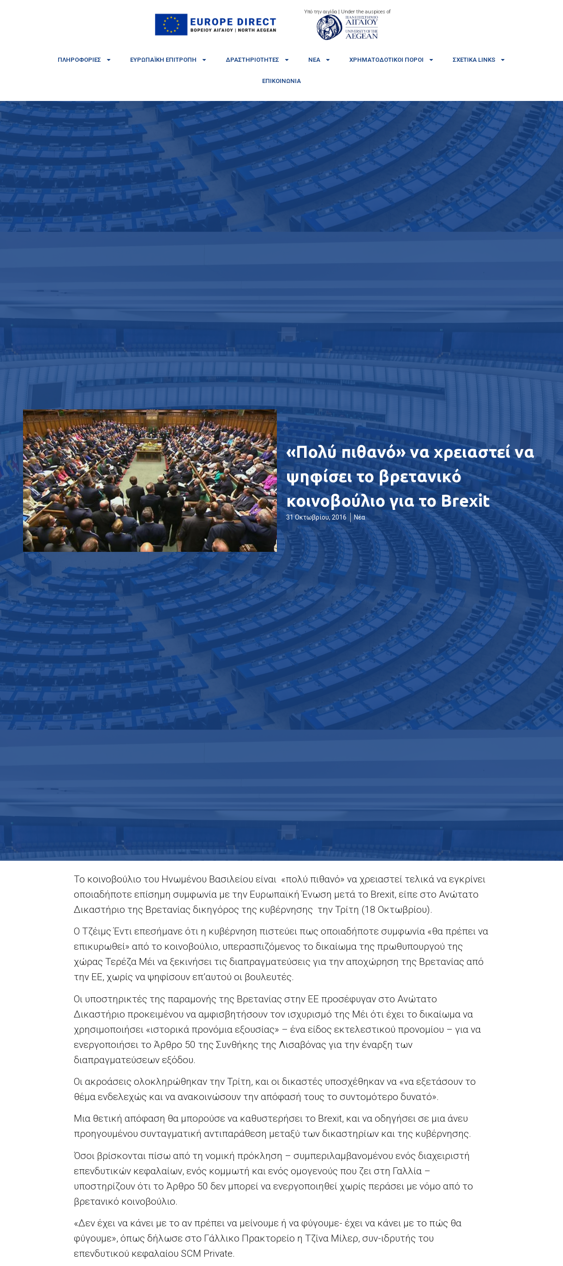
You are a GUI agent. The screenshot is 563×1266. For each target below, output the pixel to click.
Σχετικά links (479, 59)
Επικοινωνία (281, 80)
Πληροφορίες (85, 59)
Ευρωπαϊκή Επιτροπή (168, 59)
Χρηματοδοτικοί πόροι (391, 59)
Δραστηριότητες (258, 59)
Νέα (319, 59)
